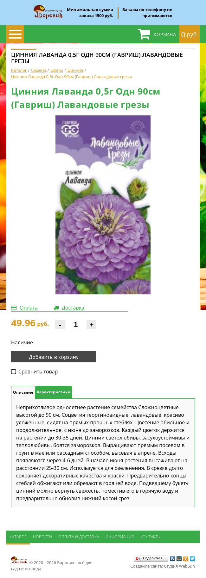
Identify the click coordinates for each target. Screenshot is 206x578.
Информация (120, 536)
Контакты (150, 536)
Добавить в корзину (54, 357)
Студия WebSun (179, 566)
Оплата (29, 307)
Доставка (73, 307)
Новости (42, 536)
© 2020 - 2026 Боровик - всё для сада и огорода (52, 563)
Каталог (18, 536)
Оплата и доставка (78, 536)
